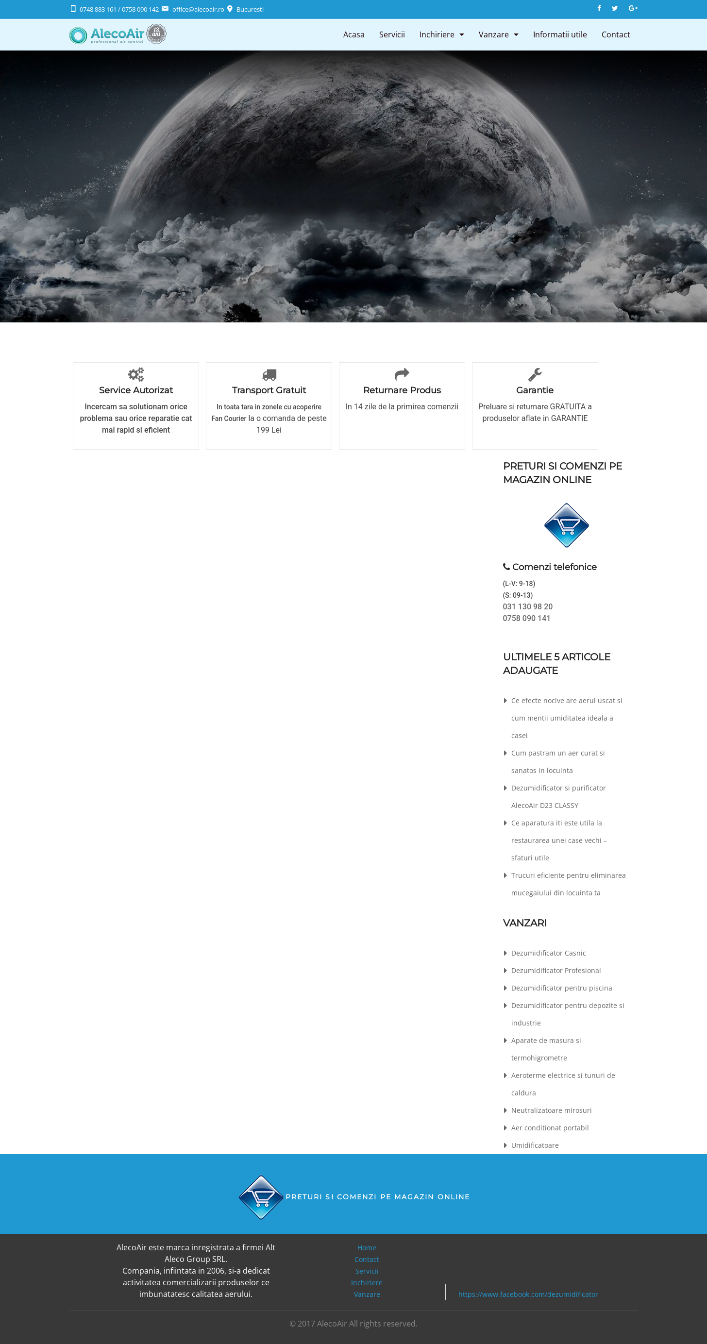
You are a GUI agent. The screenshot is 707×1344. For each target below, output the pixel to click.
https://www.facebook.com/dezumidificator (528, 1294)
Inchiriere (437, 34)
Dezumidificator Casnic (548, 953)
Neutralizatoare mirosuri (551, 1110)
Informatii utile (560, 34)
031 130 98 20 (528, 606)
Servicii (392, 34)
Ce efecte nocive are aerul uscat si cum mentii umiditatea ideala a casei (567, 718)
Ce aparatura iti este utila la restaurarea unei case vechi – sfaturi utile (559, 840)
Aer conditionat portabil (550, 1127)
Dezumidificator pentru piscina (561, 987)
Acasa (354, 34)
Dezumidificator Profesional (556, 970)
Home (366, 1247)
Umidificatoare (535, 1145)
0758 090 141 (527, 618)
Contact (616, 34)
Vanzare (494, 34)
